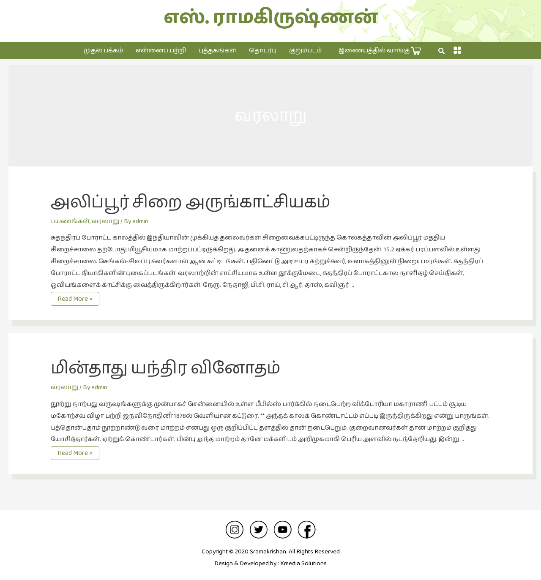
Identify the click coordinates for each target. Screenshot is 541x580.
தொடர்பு (262, 50)
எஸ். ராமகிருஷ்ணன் (271, 18)
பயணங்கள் (70, 221)
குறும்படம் (305, 50)
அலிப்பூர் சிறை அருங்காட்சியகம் (190, 202)
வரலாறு (105, 221)
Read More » (78, 299)
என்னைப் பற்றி (161, 50)
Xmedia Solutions (303, 563)
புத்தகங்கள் (217, 50)
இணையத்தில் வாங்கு (380, 51)
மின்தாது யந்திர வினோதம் (165, 368)
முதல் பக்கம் (103, 50)
